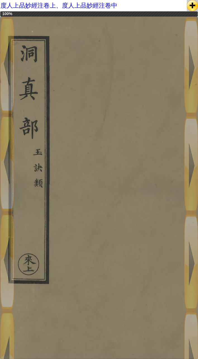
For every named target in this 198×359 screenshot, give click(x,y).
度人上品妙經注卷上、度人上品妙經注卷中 (59, 5)
